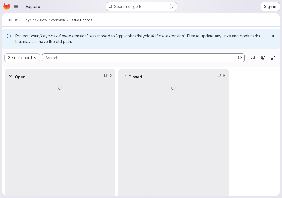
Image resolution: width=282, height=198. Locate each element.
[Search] (136, 57)
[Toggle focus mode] (273, 57)
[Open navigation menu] (16, 6)
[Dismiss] (273, 36)
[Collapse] (10, 75)
